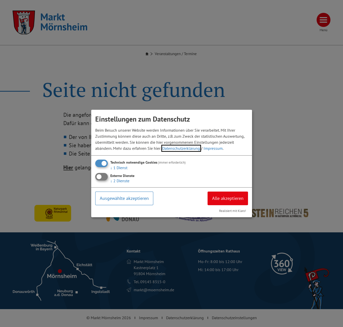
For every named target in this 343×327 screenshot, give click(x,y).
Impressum (213, 148)
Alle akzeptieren (227, 198)
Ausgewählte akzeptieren (124, 198)
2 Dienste (119, 180)
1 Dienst (118, 167)
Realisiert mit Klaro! (232, 211)
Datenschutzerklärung (181, 148)
